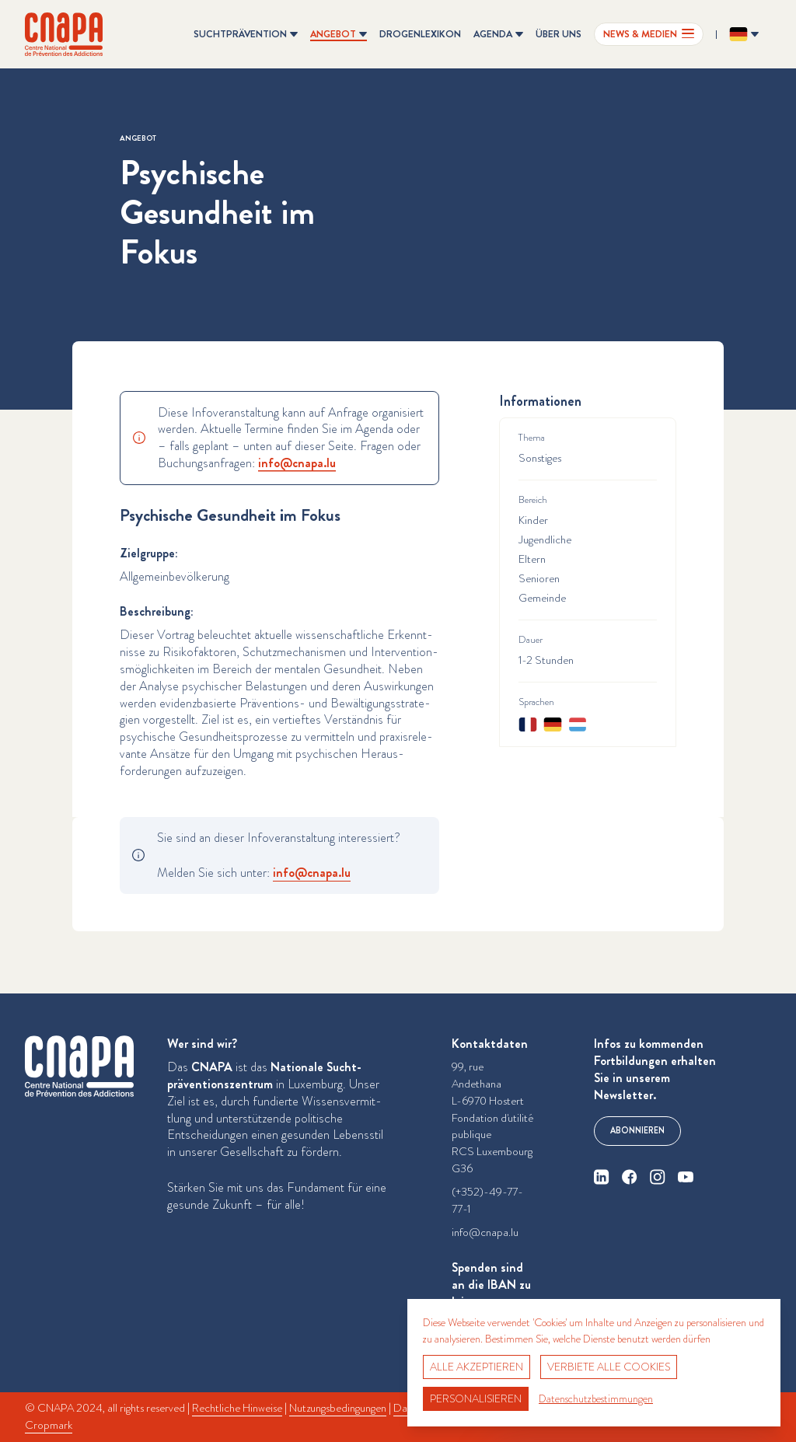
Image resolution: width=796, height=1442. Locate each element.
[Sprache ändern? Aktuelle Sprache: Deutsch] (744, 34)
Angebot (138, 138)
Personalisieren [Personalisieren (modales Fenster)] (476, 1398)
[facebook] (629, 1177)
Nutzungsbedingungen (337, 1408)
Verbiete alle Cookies (608, 1366)
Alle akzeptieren (476, 1366)
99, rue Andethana (476, 1075)
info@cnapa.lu (485, 1232)
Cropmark (48, 1425)
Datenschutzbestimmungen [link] (596, 1398)
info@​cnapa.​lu (297, 463)
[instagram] (657, 1177)
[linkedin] (601, 1177)
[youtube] (685, 1177)
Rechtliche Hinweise (237, 1408)
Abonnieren (637, 1130)
